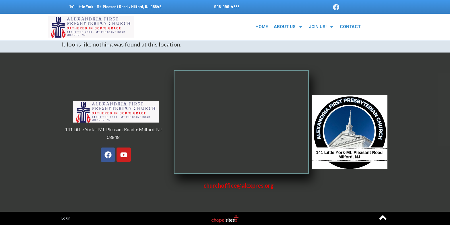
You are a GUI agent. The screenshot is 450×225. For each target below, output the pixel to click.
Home (261, 27)
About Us (288, 27)
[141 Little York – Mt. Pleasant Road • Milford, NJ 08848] (241, 122)
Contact (350, 27)
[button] (336, 7)
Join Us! (321, 27)
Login (65, 218)
